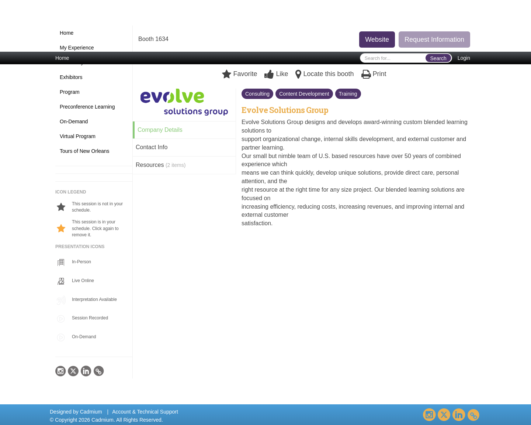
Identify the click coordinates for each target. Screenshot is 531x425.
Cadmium (91, 412)
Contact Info (151, 147)
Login (464, 58)
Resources (160, 165)
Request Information (434, 39)
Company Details (160, 130)
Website (377, 39)
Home (62, 58)
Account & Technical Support (145, 412)
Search (438, 58)
